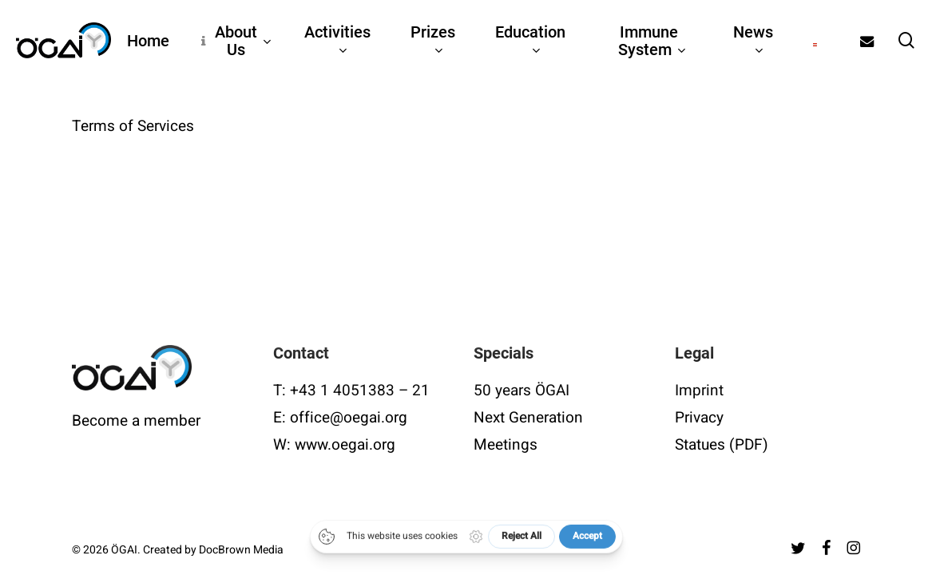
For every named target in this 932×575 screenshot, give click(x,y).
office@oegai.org (348, 417)
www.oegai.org (345, 445)
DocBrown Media (241, 549)
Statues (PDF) (721, 445)
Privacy (699, 417)
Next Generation (528, 417)
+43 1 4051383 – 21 (360, 390)
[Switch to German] (815, 41)
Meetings (505, 445)
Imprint (699, 390)
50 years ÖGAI (521, 390)
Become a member (136, 421)
